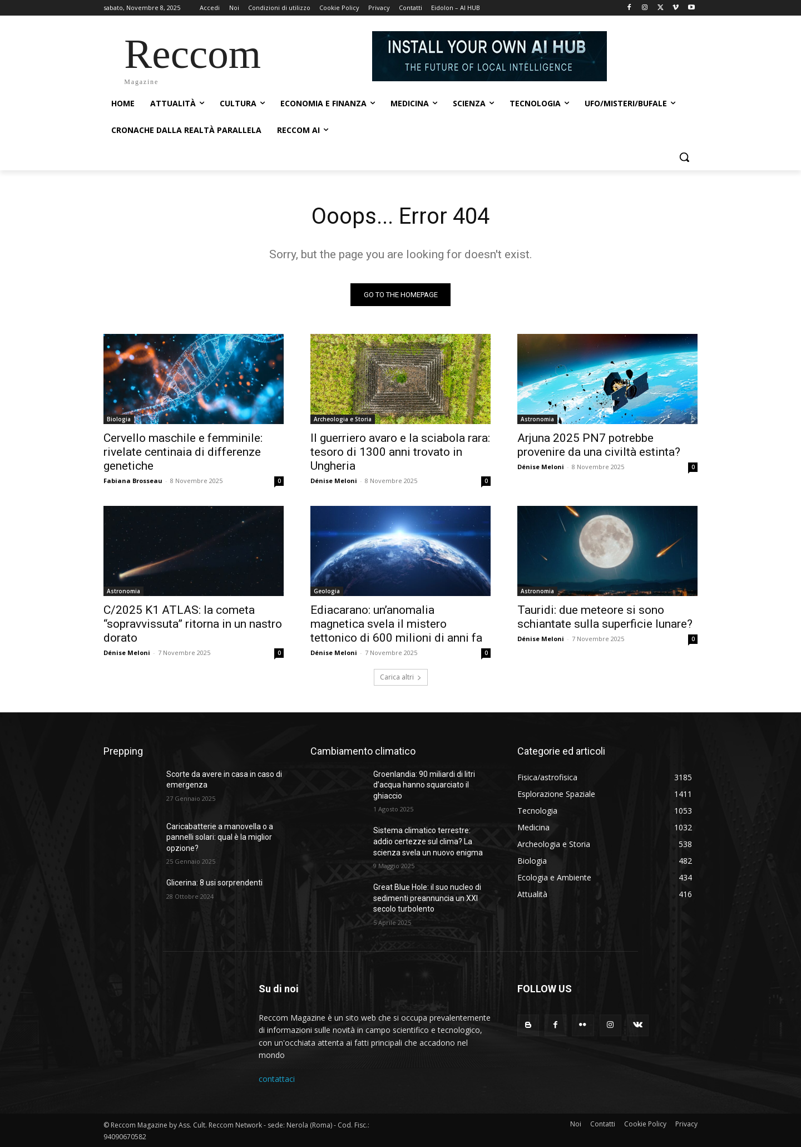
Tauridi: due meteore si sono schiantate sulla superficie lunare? (605, 617)
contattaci (277, 1079)
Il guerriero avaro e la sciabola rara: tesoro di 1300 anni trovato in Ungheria (400, 451)
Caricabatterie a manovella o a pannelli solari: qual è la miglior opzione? (219, 837)
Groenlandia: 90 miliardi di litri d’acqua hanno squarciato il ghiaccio (424, 785)
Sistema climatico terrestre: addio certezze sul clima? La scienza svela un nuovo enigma (428, 841)
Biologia (119, 419)
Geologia (327, 591)
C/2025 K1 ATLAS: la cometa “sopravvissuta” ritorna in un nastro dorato (192, 623)
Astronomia (537, 419)
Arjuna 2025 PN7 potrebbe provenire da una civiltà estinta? (598, 445)
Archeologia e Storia (343, 419)
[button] (684, 157)
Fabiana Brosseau (132, 480)
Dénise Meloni (333, 480)
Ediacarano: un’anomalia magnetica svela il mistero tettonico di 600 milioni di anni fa (396, 623)
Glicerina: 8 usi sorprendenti (214, 882)
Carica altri (401, 677)
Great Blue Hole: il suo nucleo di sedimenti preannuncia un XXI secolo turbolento (427, 898)
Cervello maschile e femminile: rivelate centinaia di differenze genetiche (183, 451)
